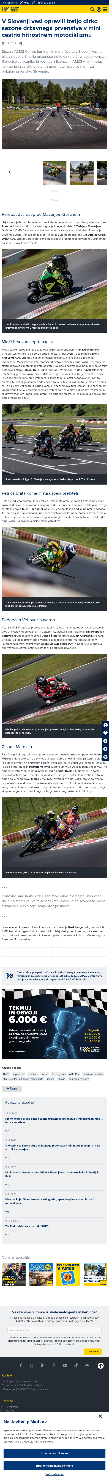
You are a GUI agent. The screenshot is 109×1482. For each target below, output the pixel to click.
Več (7, 1129)
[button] (99, 171)
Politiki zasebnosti (65, 1342)
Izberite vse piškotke (54, 1453)
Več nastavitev (54, 1474)
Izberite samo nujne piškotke (54, 1466)
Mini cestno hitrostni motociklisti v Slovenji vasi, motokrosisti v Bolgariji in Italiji (52, 1173)
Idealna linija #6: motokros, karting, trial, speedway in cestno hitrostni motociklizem (49, 1200)
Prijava (93, 1350)
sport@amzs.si (40, 1388)
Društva (9, 1409)
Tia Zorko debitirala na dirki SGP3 (26, 1225)
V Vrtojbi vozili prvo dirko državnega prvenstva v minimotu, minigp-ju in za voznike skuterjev (52, 1146)
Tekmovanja (11, 1405)
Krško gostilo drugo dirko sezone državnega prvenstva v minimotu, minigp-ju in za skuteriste (54, 1119)
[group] (14, 171)
